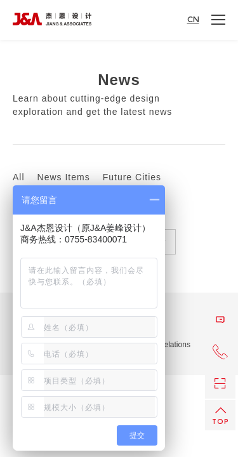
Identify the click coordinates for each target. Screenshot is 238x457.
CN (193, 19)
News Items (63, 177)
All (19, 177)
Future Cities (132, 177)
